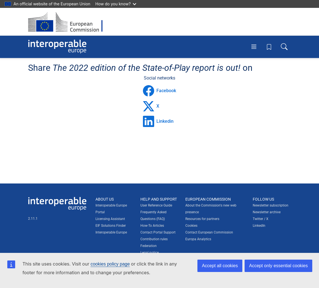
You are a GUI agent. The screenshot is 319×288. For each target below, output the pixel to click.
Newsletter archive (267, 212)
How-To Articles (152, 226)
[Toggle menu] (254, 46)
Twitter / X (260, 219)
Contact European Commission (209, 232)
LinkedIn (259, 226)
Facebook (159, 90)
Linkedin (158, 121)
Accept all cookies (220, 265)
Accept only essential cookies (278, 265)
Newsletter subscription (270, 205)
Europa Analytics (198, 239)
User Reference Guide (156, 205)
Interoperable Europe (111, 232)
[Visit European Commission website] (68, 21)
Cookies (191, 226)
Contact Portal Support (158, 232)
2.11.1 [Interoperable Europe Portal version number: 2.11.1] (33, 219)
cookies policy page (110, 264)
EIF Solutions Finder (110, 226)
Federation (148, 246)
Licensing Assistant (110, 219)
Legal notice (149, 253)
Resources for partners (202, 219)
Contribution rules (154, 239)
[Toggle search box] (284, 46)
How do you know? (115, 3)
